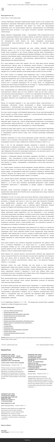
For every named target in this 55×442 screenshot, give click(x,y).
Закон (18, 356)
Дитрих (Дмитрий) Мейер (7, 405)
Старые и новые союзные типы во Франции (12, 362)
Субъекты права (13, 339)
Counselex (27, 2)
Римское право (4, 339)
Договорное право (34, 357)
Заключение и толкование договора (37, 360)
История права (29, 337)
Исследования (6, 357)
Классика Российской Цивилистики (42, 337)
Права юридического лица (8, 403)
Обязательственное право (37, 364)
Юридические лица (10, 337)
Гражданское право (20, 337)
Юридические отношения (10, 360)
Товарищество (31, 371)
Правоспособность (35, 366)
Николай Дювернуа (5, 365)
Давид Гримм (17, 18)
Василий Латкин (32, 373)
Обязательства (33, 363)
